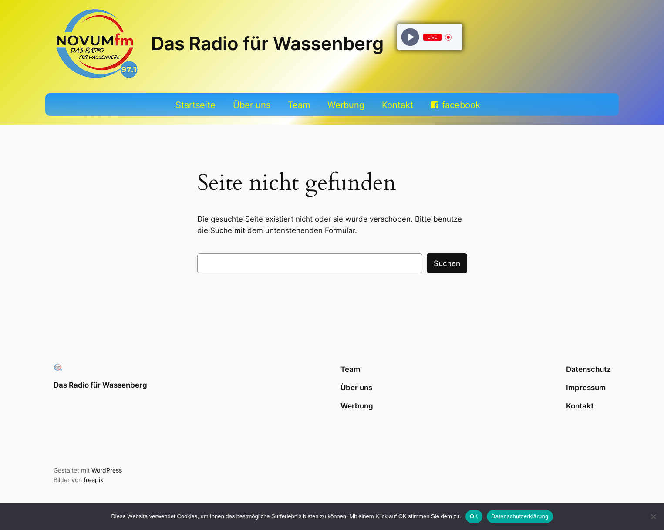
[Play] (410, 37)
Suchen (447, 263)
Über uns (251, 105)
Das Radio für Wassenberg (267, 43)
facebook (461, 105)
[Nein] (653, 516)
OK (474, 516)
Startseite (195, 105)
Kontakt (397, 105)
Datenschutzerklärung (519, 516)
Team (299, 105)
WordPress (106, 470)
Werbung (345, 105)
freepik (94, 479)
